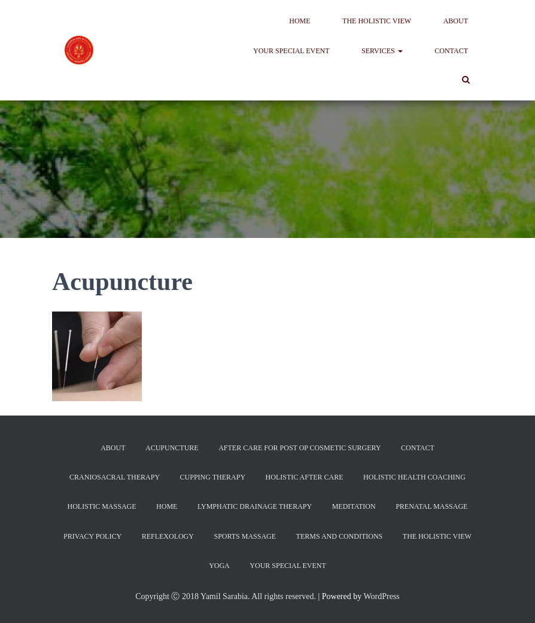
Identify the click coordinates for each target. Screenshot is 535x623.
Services (382, 51)
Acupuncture (172, 448)
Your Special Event (291, 51)
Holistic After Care (305, 477)
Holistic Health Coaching (414, 477)
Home (299, 21)
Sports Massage (245, 536)
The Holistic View (376, 21)
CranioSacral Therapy (114, 477)
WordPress (381, 596)
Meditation (354, 506)
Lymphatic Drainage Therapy (254, 506)
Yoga (219, 565)
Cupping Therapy (212, 477)
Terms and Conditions (339, 536)
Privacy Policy (92, 536)
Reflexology (168, 536)
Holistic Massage (102, 506)
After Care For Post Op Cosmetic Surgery (299, 448)
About (455, 21)
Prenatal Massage (431, 506)
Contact (451, 51)
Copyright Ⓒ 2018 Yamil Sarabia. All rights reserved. (225, 596)
